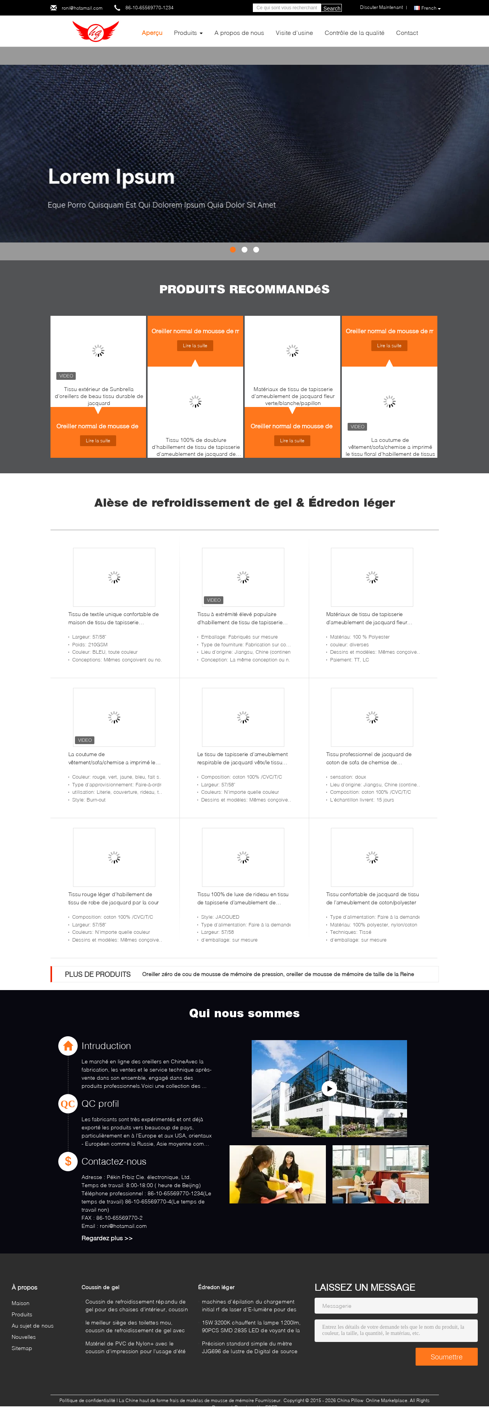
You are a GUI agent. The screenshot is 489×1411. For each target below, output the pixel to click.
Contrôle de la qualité (355, 32)
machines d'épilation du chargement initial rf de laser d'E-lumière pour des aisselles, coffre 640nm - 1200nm (249, 1306)
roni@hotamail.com (82, 8)
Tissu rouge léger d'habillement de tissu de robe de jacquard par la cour (113, 898)
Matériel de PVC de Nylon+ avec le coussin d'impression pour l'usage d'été (135, 1347)
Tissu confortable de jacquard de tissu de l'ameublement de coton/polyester (372, 898)
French (431, 8)
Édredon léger (216, 1287)
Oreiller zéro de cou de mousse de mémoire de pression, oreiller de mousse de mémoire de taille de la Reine (278, 974)
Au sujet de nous (33, 1325)
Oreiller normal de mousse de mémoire (110, 425)
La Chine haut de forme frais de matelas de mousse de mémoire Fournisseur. (201, 1400)
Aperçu (152, 32)
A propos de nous (239, 32)
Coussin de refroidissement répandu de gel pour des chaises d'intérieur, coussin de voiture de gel (136, 1306)
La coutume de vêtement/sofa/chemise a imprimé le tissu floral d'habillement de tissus (390, 446)
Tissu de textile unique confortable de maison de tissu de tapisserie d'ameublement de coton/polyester (113, 618)
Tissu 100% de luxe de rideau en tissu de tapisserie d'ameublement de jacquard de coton (243, 898)
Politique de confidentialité (87, 1400)
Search (332, 8)
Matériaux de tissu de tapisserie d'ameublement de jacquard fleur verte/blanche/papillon (293, 396)
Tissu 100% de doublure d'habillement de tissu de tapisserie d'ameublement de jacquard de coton (196, 448)
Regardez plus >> (107, 1237)
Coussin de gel (100, 1287)
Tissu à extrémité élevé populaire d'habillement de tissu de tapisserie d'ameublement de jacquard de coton (243, 618)
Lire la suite (98, 440)
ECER (271, 1407)
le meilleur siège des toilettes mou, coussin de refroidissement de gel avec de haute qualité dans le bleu (135, 1327)
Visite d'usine (294, 32)
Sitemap (22, 1348)
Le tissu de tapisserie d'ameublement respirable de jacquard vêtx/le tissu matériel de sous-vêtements (242, 758)
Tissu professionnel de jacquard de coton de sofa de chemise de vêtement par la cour (369, 758)
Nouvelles (24, 1336)
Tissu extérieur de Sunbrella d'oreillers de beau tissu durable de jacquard (99, 396)
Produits (185, 32)
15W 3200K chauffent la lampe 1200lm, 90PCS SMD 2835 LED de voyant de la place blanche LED (251, 1327)
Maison (21, 1303)
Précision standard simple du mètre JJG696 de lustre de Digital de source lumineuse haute (250, 1348)
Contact (407, 32)
